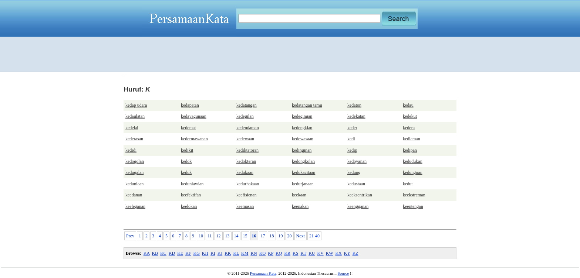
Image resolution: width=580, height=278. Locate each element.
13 (227, 235)
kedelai (131, 127)
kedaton (354, 105)
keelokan (189, 206)
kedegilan (245, 116)
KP (270, 253)
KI (212, 253)
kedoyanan (357, 161)
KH (205, 253)
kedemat (188, 127)
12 (218, 235)
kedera (409, 127)
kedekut (410, 116)
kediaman (411, 138)
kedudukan (412, 161)
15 (245, 235)
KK (228, 253)
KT (303, 253)
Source (343, 273)
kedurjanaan (303, 183)
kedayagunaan (193, 116)
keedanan (133, 195)
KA (147, 253)
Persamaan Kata (263, 273)
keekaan (299, 195)
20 (289, 235)
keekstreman (414, 195)
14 (236, 235)
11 (210, 235)
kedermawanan (194, 138)
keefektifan (191, 195)
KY (347, 253)
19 (281, 235)
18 (272, 235)
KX (338, 253)
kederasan (134, 138)
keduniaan (134, 183)
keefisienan (246, 195)
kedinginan (301, 150)
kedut (408, 183)
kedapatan (190, 105)
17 (263, 235)
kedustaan (356, 183)
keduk (186, 172)
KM (244, 253)
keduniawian (192, 183)
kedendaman (247, 127)
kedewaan (245, 138)
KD (172, 253)
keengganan (357, 206)
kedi (351, 138)
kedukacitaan (303, 172)
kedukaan (244, 172)
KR (287, 253)
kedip (352, 150)
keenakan (300, 206)
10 (201, 235)
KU (311, 253)
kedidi (130, 150)
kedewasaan (302, 138)
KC (163, 253)
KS (295, 253)
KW (329, 253)
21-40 (314, 235)
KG (196, 253)
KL (236, 253)
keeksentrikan (359, 195)
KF (188, 253)
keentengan (413, 206)
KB (155, 253)
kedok (186, 161)
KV (320, 253)
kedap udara (136, 105)
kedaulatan (135, 116)
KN (253, 253)
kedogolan (134, 161)
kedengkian (302, 127)
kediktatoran (247, 150)
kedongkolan (303, 161)
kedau (408, 105)
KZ (355, 253)
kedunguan (412, 172)
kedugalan (134, 172)
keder (352, 127)
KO (262, 253)
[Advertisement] (290, 54)
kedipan (410, 150)
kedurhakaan (247, 183)
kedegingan (302, 116)
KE (180, 253)
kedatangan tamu (307, 105)
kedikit (187, 150)
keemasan (245, 206)
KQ (279, 253)
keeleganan (135, 206)
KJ (220, 253)
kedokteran (246, 161)
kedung (353, 172)
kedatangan (246, 105)
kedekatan (356, 116)
